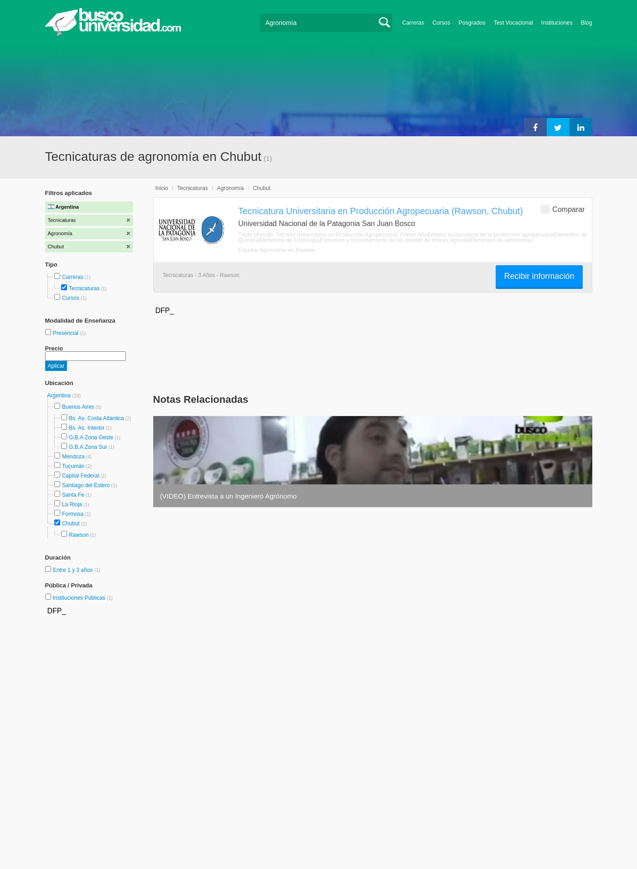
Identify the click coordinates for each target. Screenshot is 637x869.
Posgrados (471, 23)
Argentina (60, 395)
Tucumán (73, 466)
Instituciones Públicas (82, 598)
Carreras (413, 23)
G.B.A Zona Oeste (91, 437)
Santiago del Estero (86, 485)
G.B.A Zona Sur (88, 447)
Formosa (72, 514)
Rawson (78, 535)
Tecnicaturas (84, 288)
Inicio (161, 188)
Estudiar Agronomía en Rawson (277, 250)
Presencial (66, 333)
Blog (586, 23)
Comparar (563, 209)
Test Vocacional (513, 23)
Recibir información (539, 276)
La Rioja (72, 504)
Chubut (71, 523)
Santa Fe (73, 495)
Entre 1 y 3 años (73, 570)
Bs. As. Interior (86, 428)
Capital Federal (80, 476)
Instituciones (557, 23)
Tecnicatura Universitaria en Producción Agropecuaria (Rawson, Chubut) (380, 211)
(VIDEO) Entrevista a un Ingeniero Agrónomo (228, 496)
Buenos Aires (78, 407)
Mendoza (73, 456)
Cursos (441, 23)
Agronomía (230, 188)
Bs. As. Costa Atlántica (96, 418)
